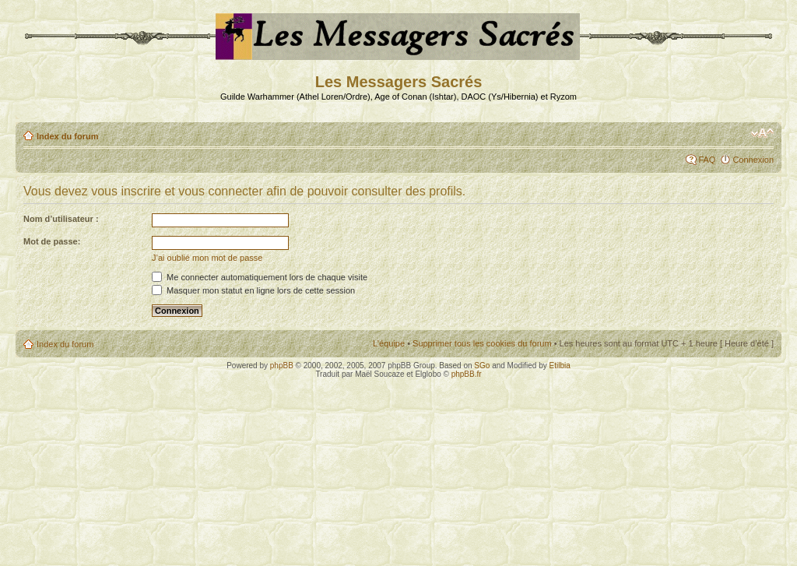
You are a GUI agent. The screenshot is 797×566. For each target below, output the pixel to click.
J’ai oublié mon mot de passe (207, 257)
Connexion (753, 159)
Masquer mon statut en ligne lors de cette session (253, 290)
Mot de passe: (51, 241)
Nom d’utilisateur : (61, 218)
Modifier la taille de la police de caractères (762, 133)
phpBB (281, 365)
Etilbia (560, 365)
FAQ (706, 159)
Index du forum (67, 136)
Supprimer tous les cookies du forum (482, 343)
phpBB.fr (466, 374)
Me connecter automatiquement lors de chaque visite (259, 277)
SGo (482, 365)
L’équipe (389, 343)
